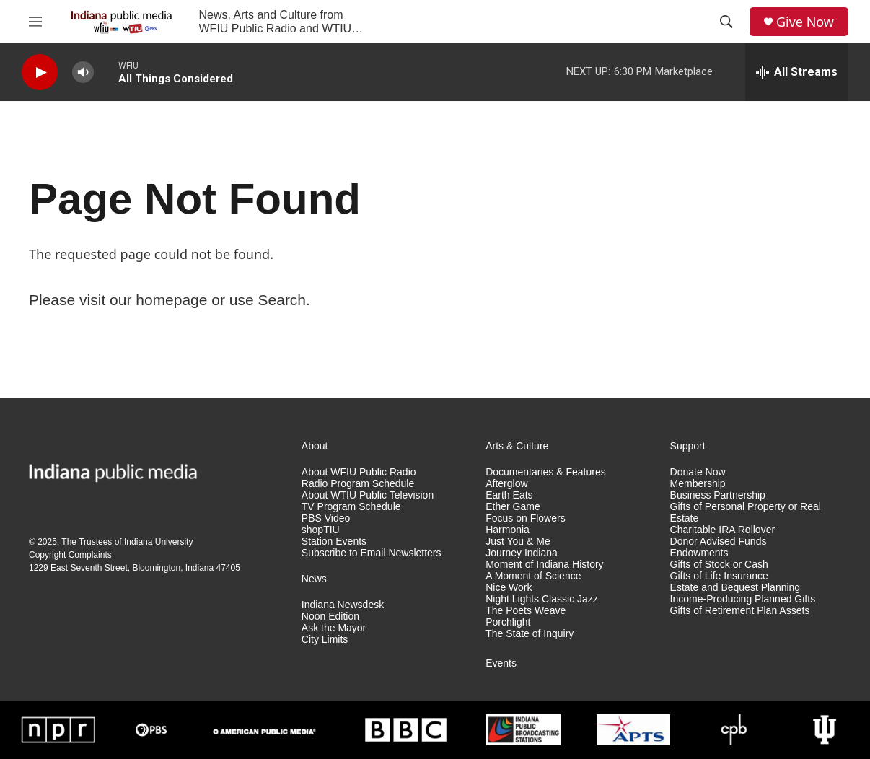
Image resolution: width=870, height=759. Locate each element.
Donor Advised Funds (718, 541)
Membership (698, 483)
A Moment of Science (533, 576)
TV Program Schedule (351, 506)
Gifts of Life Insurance (719, 576)
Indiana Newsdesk (343, 605)
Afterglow (506, 483)
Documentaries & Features (545, 472)
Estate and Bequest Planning (735, 587)
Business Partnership (717, 495)
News (314, 579)
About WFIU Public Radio (359, 472)
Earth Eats (508, 495)
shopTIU (321, 530)
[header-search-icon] (726, 21)
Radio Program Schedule (358, 483)
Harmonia (507, 530)
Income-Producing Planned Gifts (743, 599)
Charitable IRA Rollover (722, 530)
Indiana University (158, 542)
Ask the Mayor (334, 628)
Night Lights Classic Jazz (541, 599)
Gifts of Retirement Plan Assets (740, 610)
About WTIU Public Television (368, 495)
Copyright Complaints (70, 555)
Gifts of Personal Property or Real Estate (745, 512)
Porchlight (507, 622)
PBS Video (326, 518)
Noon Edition (330, 616)
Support (688, 446)
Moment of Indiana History (544, 564)
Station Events (334, 541)
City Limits (325, 639)
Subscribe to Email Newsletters (371, 553)
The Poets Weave (525, 610)
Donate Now (698, 472)
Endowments (699, 553)
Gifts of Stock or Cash (719, 564)
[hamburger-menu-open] (35, 21)
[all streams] (796, 72)
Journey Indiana (521, 553)
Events (501, 663)
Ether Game (512, 506)
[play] (39, 72)
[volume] (83, 72)
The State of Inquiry (529, 633)
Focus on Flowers (525, 518)
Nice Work (508, 587)
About (315, 446)
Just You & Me (517, 541)
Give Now (805, 22)
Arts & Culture (516, 446)
